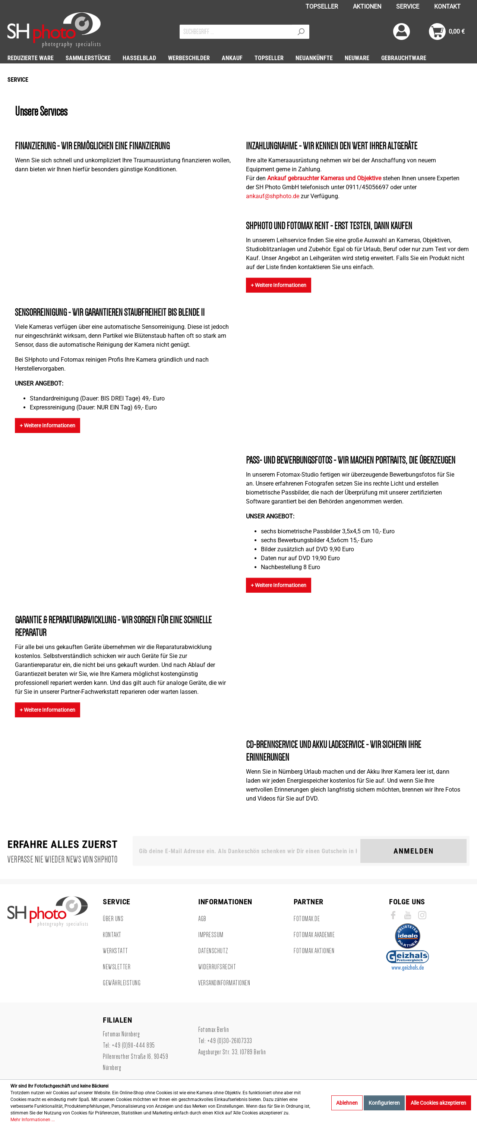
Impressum (211, 935)
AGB (202, 919)
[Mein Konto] (401, 31)
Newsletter (116, 967)
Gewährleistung (121, 983)
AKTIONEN (367, 6)
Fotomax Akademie (314, 935)
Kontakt (112, 935)
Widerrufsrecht (217, 967)
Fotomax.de (307, 919)
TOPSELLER (322, 6)
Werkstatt (115, 951)
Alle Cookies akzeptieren (438, 1103)
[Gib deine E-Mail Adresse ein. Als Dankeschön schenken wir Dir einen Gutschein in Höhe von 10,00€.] (248, 851)
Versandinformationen (224, 983)
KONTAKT (447, 6)
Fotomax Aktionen (314, 951)
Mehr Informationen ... (32, 1119)
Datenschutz (213, 951)
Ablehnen (347, 1103)
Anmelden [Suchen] (414, 850)
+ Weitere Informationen (278, 285)
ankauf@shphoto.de (272, 196)
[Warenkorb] (447, 31)
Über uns (113, 919)
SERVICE (407, 6)
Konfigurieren (384, 1103)
